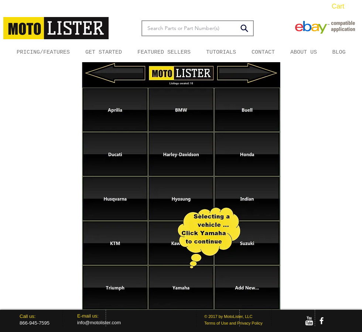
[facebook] (321, 320)
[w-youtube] (309, 320)
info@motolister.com (99, 322)
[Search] (244, 28)
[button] (343, 6)
